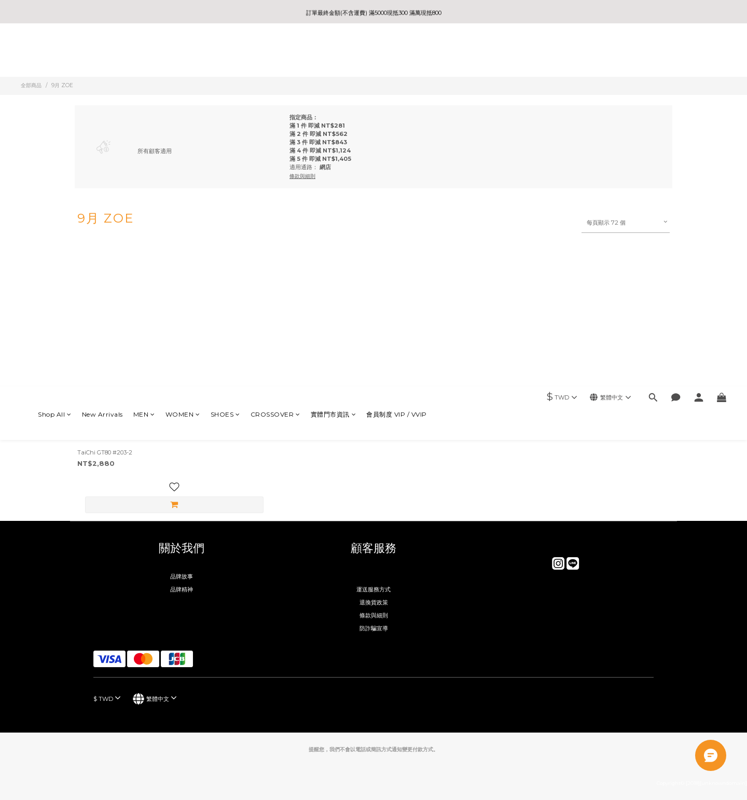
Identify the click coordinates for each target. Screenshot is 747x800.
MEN (144, 51)
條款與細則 (373, 615)
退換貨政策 (373, 602)
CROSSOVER (275, 51)
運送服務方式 (373, 589)
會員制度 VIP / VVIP (396, 51)
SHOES (225, 51)
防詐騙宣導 (373, 628)
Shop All (55, 51)
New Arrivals (102, 51)
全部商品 (31, 85)
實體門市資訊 (333, 51)
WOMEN (182, 51)
